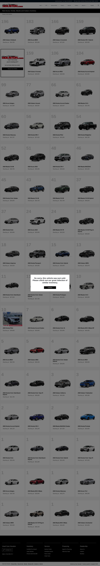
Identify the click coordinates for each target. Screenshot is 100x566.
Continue (50, 287)
